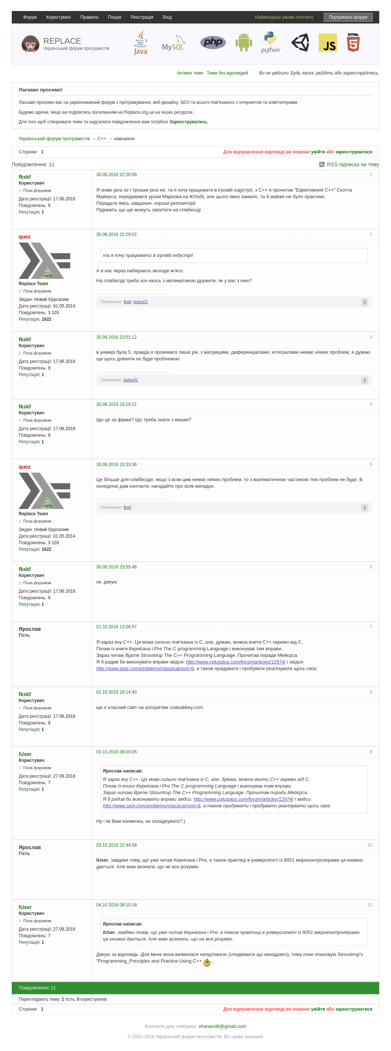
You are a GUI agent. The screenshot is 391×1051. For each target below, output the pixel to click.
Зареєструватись (188, 121)
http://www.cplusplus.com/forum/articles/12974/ (236, 662)
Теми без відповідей (227, 73)
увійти (318, 151)
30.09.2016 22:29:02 (116, 234)
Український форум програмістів (54, 138)
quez (25, 237)
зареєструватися (354, 151)
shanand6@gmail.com (222, 1026)
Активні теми (190, 73)
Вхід (167, 17)
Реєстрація (142, 17)
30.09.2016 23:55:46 (116, 567)
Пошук (114, 17)
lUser (25, 754)
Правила (89, 17)
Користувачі (58, 17)
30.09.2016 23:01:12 (116, 337)
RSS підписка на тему (353, 164)
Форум (29, 17)
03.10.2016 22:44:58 (116, 845)
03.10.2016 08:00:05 (116, 751)
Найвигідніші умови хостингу (284, 17)
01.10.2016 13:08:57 (116, 626)
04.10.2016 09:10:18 (116, 905)
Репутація (29, 212)
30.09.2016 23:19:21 (116, 404)
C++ (102, 138)
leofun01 (140, 302)
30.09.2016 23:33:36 (116, 464)
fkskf (25, 177)
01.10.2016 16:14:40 (116, 692)
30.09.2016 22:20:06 (116, 174)
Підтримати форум (348, 17)
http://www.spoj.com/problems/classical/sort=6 (145, 668)
